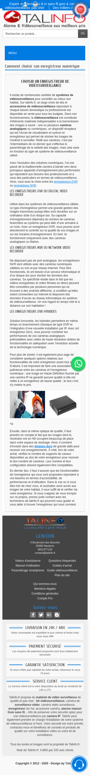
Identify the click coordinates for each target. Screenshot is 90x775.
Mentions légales (45, 588)
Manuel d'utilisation (28, 565)
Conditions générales (45, 593)
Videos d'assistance (27, 560)
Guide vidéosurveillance (62, 570)
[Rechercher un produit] (40, 33)
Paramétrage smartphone (28, 570)
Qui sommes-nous (45, 584)
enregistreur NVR (25, 185)
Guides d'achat (62, 565)
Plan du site (62, 575)
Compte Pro (45, 598)
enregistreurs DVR (66, 181)
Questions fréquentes (62, 560)
